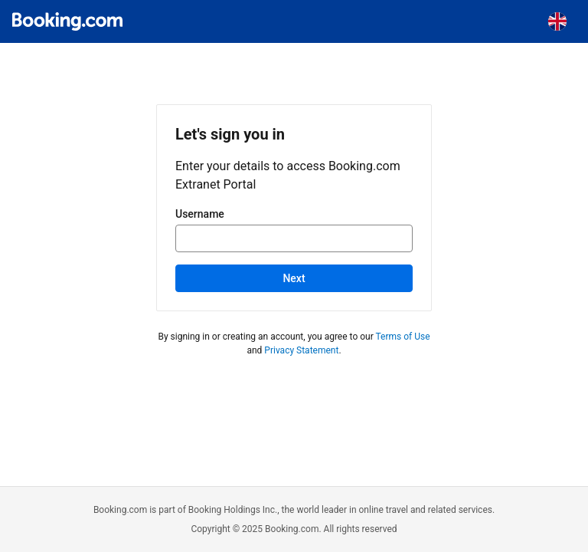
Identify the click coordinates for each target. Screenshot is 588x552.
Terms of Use (402, 336)
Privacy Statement (301, 350)
